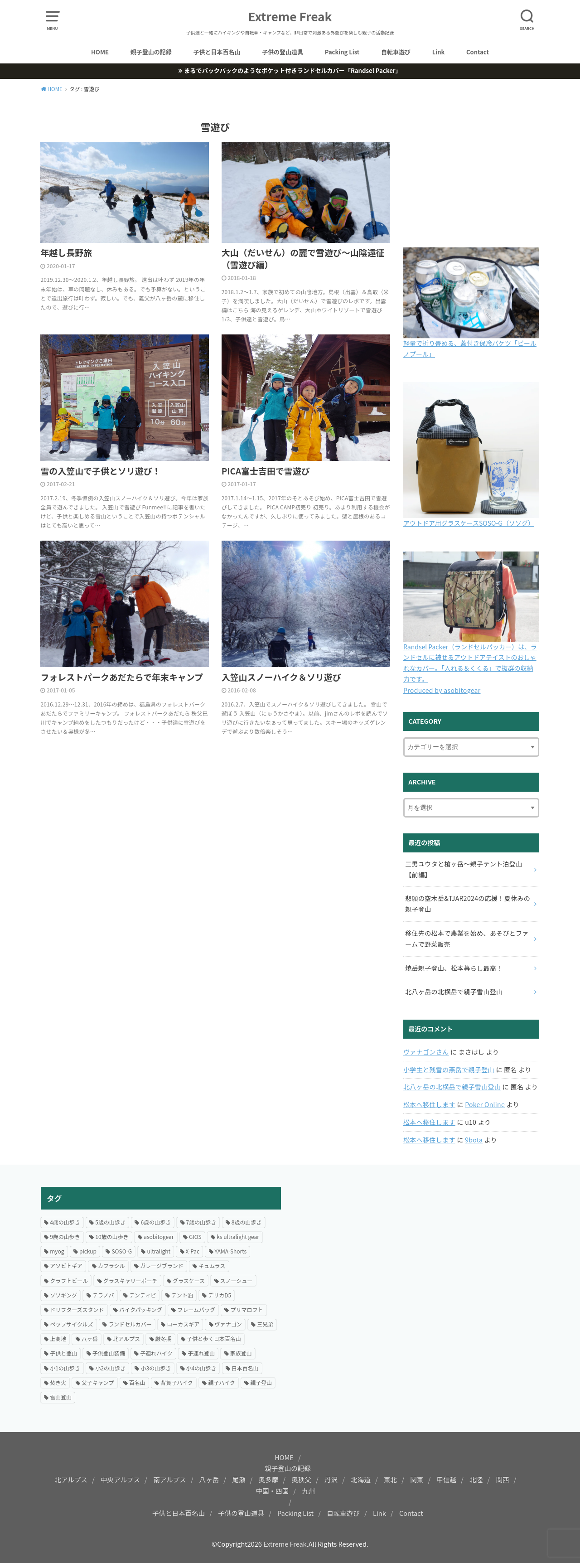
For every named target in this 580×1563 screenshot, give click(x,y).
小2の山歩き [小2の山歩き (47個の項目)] (110, 1368)
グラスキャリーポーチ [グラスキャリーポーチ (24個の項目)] (130, 1280)
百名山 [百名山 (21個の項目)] (137, 1382)
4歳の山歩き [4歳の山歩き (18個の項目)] (65, 1222)
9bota (474, 1139)
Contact (477, 52)
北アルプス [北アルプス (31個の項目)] (126, 1338)
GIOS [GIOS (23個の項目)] (195, 1236)
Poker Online (485, 1104)
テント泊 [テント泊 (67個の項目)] (182, 1295)
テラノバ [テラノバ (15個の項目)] (103, 1295)
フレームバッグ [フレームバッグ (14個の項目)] (196, 1309)
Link (438, 52)
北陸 (476, 1479)
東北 (390, 1479)
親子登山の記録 (151, 52)
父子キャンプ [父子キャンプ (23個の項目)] (98, 1382)
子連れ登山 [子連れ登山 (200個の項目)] (201, 1353)
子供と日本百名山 (216, 52)
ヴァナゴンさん (426, 1051)
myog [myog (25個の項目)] (57, 1251)
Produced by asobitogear (442, 690)
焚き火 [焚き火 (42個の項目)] (58, 1382)
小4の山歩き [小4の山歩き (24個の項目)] (201, 1368)
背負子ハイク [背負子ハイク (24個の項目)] (176, 1382)
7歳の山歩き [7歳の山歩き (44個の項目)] (201, 1222)
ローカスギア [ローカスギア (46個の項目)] (183, 1324)
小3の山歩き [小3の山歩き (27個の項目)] (155, 1368)
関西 (502, 1479)
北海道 (361, 1479)
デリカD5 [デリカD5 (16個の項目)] (219, 1295)
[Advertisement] (419, 1250)
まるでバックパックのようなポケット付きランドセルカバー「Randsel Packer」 (292, 70)
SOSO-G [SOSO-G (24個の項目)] (121, 1251)
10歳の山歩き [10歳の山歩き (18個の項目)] (111, 1236)
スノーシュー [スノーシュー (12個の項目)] (236, 1280)
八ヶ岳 (209, 1479)
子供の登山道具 (282, 52)
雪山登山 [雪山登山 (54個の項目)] (61, 1397)
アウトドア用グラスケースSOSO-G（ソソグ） (468, 522)
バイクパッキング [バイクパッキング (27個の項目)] (140, 1309)
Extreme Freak (290, 16)
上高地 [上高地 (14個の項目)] (58, 1338)
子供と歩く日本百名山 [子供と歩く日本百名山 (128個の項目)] (214, 1338)
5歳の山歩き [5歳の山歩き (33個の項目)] (110, 1222)
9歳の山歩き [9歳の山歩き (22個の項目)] (65, 1236)
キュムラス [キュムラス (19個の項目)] (211, 1265)
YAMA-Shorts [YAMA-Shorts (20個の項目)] (231, 1251)
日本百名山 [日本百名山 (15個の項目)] (245, 1368)
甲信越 (446, 1479)
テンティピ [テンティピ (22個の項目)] (142, 1295)
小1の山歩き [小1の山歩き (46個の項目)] (65, 1368)
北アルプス (70, 1479)
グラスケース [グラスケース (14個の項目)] (189, 1280)
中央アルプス (120, 1479)
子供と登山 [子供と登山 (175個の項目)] (63, 1353)
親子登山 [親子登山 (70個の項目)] (261, 1382)
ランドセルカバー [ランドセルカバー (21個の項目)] (130, 1324)
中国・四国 (272, 1490)
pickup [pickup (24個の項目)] (88, 1251)
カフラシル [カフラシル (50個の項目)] (111, 1265)
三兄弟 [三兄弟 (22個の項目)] (265, 1324)
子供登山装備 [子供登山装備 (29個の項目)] (108, 1353)
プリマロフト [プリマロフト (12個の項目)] (246, 1309)
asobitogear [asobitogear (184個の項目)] (159, 1236)
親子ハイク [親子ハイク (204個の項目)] (221, 1382)
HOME (100, 52)
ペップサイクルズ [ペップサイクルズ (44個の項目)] (71, 1324)
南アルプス (169, 1479)
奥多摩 (269, 1479)
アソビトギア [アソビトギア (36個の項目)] (66, 1265)
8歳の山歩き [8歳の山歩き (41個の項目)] (247, 1222)
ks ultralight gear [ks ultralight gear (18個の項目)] (238, 1236)
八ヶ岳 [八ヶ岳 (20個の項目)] (90, 1338)
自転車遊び (396, 52)
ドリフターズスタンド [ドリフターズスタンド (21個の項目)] (77, 1309)
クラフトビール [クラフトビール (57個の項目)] (69, 1280)
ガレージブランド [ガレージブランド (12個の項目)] (162, 1265)
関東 (416, 1479)
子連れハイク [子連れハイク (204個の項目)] (156, 1353)
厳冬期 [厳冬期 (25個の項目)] (163, 1338)
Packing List (342, 52)
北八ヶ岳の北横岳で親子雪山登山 (452, 1086)
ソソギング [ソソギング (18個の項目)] (63, 1295)
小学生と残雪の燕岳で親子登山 (448, 1069)
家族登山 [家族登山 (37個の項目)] (241, 1353)
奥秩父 (301, 1479)
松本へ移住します (429, 1104)
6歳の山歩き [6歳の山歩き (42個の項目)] (155, 1222)
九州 (308, 1490)
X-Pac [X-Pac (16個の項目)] (193, 1251)
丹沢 (331, 1479)
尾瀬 (238, 1479)
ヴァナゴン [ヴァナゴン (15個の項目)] (228, 1324)
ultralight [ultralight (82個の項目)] (158, 1251)
